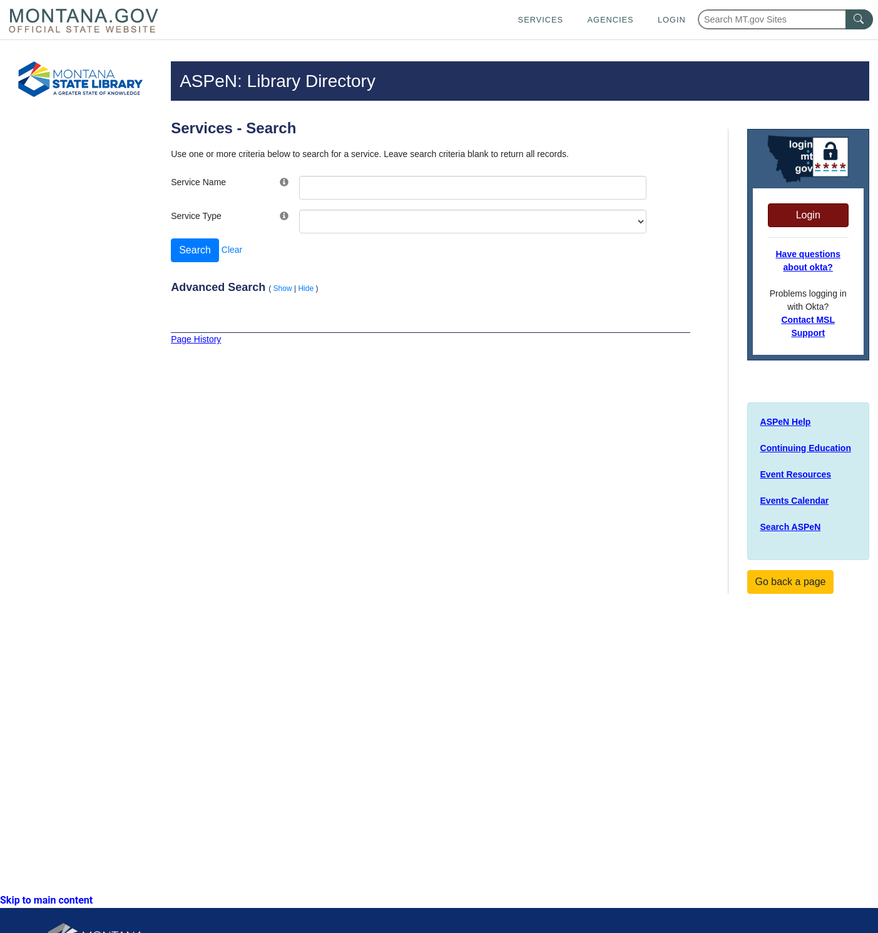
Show (282, 288)
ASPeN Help (785, 422)
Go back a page (790, 581)
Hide (306, 288)
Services (540, 19)
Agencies (610, 19)
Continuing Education (805, 448)
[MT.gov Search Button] (859, 19)
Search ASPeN (790, 527)
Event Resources (796, 474)
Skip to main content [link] (46, 900)
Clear (232, 250)
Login (672, 19)
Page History (196, 339)
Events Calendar (794, 501)
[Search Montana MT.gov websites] (785, 19)
